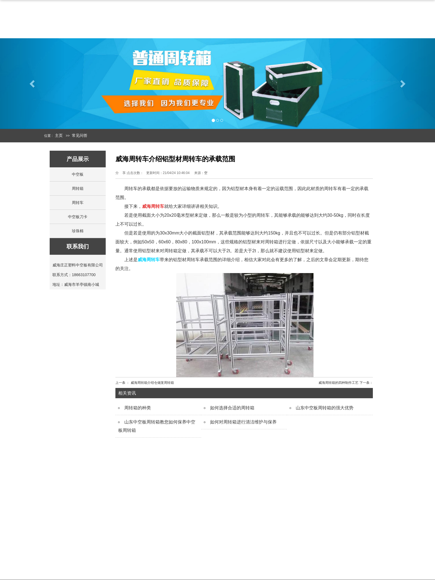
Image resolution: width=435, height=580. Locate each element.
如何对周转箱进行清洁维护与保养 (243, 422)
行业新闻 (285, 556)
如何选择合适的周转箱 (232, 407)
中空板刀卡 (77, 217)
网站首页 (151, 19)
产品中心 (227, 19)
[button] (32, 87)
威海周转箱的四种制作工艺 (338, 383)
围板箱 (225, 558)
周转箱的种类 (137, 407)
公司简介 (189, 19)
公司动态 (285, 545)
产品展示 (230, 525)
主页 (59, 135)
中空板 (262, 19)
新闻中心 (331, 19)
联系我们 (369, 19)
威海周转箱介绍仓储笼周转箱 (152, 383)
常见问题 (285, 567)
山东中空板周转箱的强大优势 (324, 407)
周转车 (78, 202)
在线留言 (170, 556)
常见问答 (79, 135)
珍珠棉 (78, 231)
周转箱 (295, 19)
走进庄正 (172, 534)
